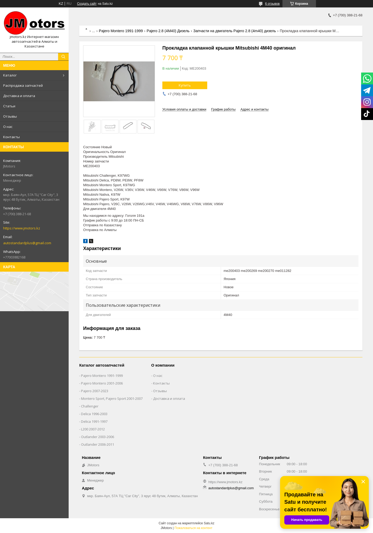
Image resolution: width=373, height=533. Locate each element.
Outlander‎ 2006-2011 (97, 444)
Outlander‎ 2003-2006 (97, 436)
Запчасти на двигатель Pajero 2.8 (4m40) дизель (234, 31)
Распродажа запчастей (23, 85)
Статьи (9, 106)
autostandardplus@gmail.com (27, 243)
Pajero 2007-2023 (94, 390)
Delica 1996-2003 (94, 413)
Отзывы (10, 116)
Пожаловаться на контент (193, 528)
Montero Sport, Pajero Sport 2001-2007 (112, 398)
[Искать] (63, 57)
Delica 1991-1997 (94, 421)
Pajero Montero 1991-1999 (121, 31)
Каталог (10, 75)
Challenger (89, 406)
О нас (7, 126)
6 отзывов (272, 4)
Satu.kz (209, 523)
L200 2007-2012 (93, 429)
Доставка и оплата (19, 95)
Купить (185, 85)
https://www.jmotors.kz (21, 228)
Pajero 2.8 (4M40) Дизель (168, 31)
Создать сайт (87, 4)
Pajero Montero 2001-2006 (102, 383)
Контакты (11, 137)
